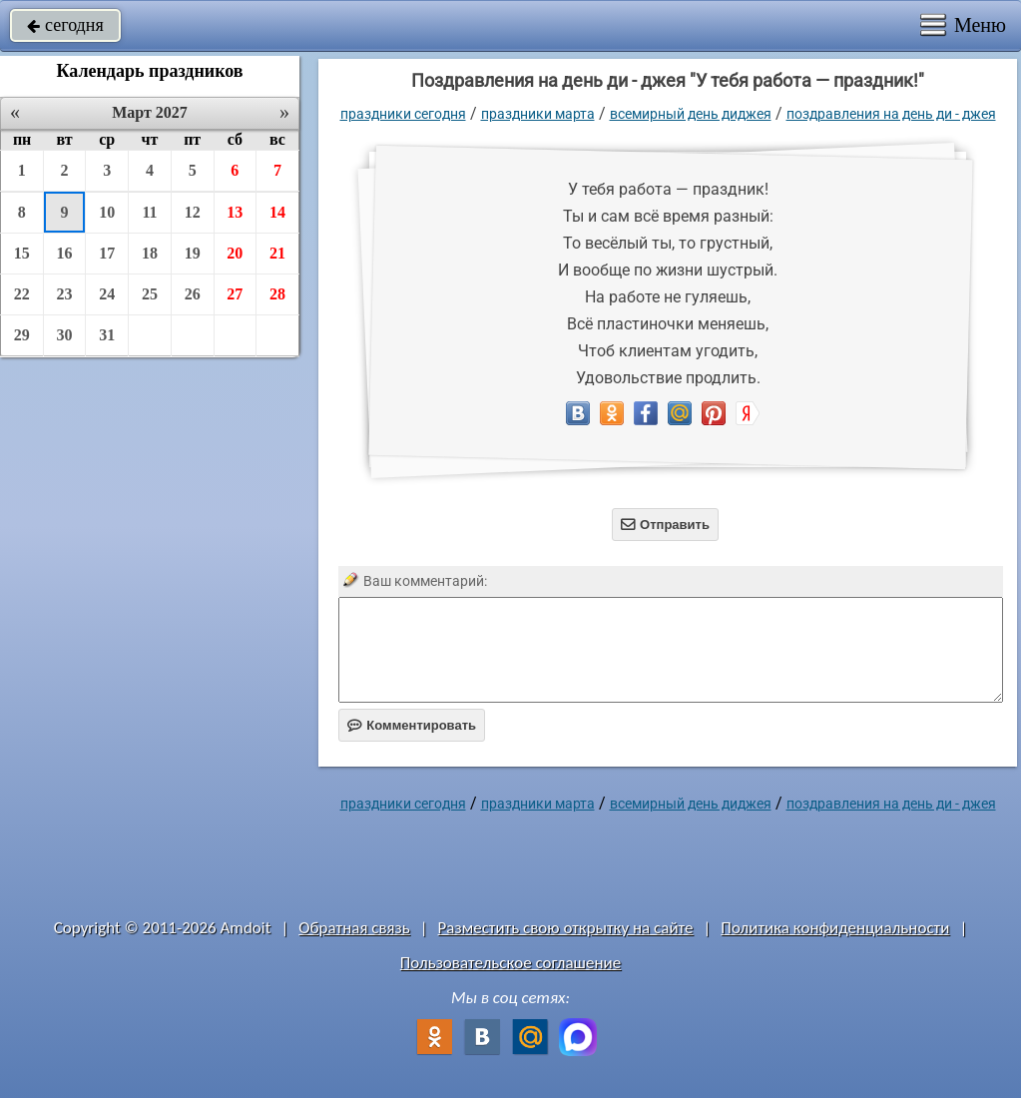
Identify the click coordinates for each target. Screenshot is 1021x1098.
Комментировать (411, 725)
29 (22, 334)
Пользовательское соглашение (510, 962)
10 (107, 212)
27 (235, 293)
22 (22, 293)
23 (65, 293)
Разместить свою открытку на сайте (566, 927)
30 (65, 334)
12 (193, 212)
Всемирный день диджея (690, 114)
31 (107, 334)
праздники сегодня (403, 114)
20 (235, 253)
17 (107, 253)
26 (193, 293)
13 (235, 212)
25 (150, 293)
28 (277, 293)
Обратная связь (354, 927)
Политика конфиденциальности (835, 927)
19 (193, 253)
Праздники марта (538, 114)
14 (277, 212)
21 (277, 253)
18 (150, 253)
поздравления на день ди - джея (891, 114)
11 (149, 212)
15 (22, 253)
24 (107, 293)
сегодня (65, 25)
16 (65, 253)
